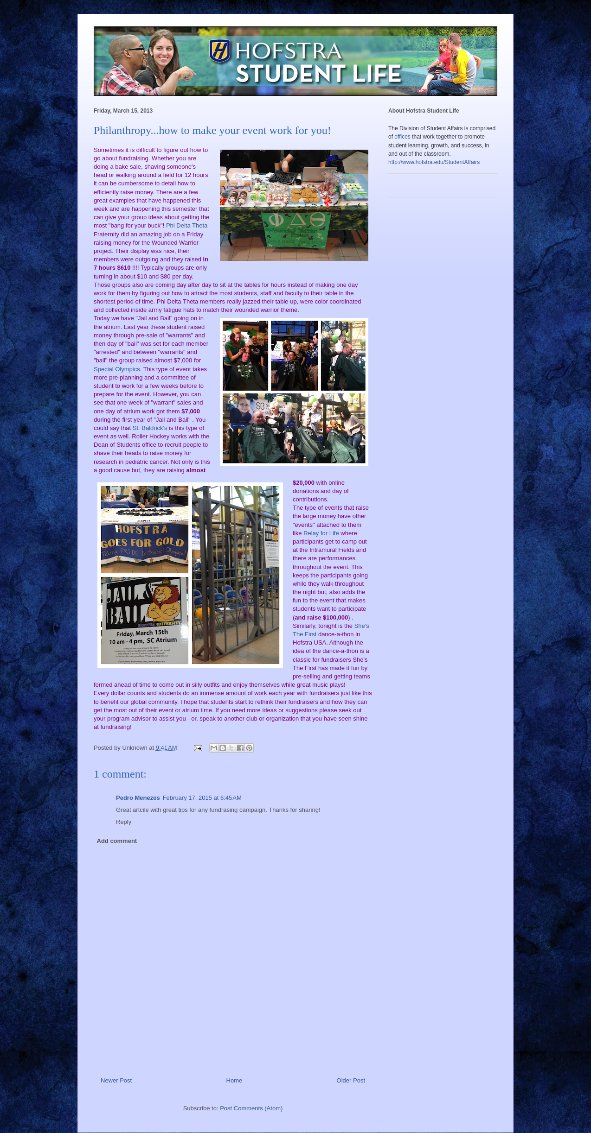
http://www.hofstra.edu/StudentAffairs (434, 162)
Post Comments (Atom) (251, 1108)
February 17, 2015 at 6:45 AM (202, 797)
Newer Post (116, 1080)
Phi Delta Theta (185, 225)
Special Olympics (117, 369)
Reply (123, 821)
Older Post (351, 1080)
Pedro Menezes (138, 797)
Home (234, 1080)
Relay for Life (321, 533)
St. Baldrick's (151, 427)
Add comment (117, 840)
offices (402, 136)
